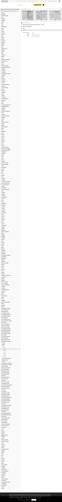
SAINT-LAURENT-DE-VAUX (5, 388)
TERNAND (3, 450)
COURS (3, 112)
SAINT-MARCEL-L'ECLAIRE (5, 392)
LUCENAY (3, 228)
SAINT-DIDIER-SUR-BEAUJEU (6, 331)
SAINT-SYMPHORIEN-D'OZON (6, 413)
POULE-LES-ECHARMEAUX (5, 284)
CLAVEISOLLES (4, 100)
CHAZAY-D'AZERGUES (5, 87)
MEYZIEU (3, 242)
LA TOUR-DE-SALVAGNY (5, 184)
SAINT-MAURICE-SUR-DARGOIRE (6, 397)
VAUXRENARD (4, 472)
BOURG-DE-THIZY (4, 48)
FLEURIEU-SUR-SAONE (5, 147)
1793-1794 (4, 347)
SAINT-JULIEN (4, 375)
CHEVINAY (3, 95)
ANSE (2, 25)
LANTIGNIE (3, 192)
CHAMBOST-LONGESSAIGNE (6, 67)
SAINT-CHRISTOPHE (5, 317)
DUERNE (3, 134)
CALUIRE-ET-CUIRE (4, 61)
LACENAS (3, 186)
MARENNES (3, 236)
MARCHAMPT (4, 230)
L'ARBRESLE (3, 178)
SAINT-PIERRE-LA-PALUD (5, 402)
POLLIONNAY (4, 277)
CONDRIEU (3, 109)
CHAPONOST (3, 72)
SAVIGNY (3, 433)
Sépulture (3, 361)
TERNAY (3, 452)
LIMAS (3, 217)
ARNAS (3, 28)
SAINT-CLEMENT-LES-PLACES (6, 319)
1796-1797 (4, 352)
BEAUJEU (3, 37)
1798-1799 (4, 355)
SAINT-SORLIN (4, 411)
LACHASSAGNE (4, 187)
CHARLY (3, 76)
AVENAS (3, 31)
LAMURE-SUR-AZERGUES (5, 189)
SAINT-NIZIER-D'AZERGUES (6, 399)
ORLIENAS (3, 269)
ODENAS (3, 266)
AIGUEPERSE (3, 14)
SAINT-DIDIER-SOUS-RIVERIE (6, 330)
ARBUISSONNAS (4, 26)
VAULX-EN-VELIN (4, 469)
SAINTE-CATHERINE (5, 419)
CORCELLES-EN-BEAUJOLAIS (6, 111)
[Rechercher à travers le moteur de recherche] (26, 4)
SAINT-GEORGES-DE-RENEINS (6, 341)
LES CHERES (3, 205)
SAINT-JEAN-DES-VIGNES (5, 372)
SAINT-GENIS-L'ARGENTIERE (6, 336)
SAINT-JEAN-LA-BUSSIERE (5, 374)
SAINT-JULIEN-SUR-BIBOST (6, 377)
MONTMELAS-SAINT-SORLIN (6, 255)
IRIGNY (3, 169)
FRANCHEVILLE (4, 151)
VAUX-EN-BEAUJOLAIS (5, 471)
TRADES (3, 461)
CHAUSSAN (3, 86)
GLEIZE (3, 159)
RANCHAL (3, 292)
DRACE (3, 133)
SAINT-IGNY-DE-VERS (5, 366)
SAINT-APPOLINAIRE (5, 311)
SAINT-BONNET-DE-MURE (5, 313)
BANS (2, 36)
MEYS (2, 241)
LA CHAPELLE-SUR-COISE (5, 183)
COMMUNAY (3, 108)
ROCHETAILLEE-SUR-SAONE (6, 302)
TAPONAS (3, 446)
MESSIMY (3, 239)
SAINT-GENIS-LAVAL (5, 338)
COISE (2, 103)
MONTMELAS (4, 253)
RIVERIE (3, 297)
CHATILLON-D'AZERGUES (5, 84)
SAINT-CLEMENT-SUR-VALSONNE (7, 320)
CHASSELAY (3, 81)
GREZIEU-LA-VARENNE (5, 162)
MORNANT (3, 261)
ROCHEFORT (3, 300)
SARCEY (3, 430)
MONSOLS (3, 248)
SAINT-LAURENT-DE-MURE (6, 386)
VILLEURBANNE (4, 483)
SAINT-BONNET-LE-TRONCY (6, 316)
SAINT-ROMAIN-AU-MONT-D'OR (6, 405)
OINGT (3, 267)
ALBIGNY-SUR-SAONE (5, 15)
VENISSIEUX (3, 474)
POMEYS (3, 278)
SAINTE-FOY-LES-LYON (5, 425)
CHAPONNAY (4, 70)
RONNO (3, 303)
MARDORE (3, 234)
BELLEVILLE (3, 40)
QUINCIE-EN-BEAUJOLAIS (5, 289)
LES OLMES (3, 211)
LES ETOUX (3, 206)
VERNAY (3, 477)
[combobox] (37, 5)
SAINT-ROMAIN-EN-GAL (5, 408)
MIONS (3, 245)
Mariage (3, 344)
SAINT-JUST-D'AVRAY (5, 378)
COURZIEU (3, 114)
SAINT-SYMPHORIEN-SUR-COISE (6, 414)
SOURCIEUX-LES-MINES (5, 441)
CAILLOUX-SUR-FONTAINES (6, 59)
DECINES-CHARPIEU (5, 126)
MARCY (3, 233)
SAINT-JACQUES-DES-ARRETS (6, 367)
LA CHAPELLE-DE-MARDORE (6, 181)
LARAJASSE (3, 194)
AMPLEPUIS (3, 20)
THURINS (3, 458)
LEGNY (3, 200)
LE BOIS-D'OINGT (4, 197)
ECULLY (3, 139)
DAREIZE (3, 125)
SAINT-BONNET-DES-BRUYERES (6, 314)
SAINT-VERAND (4, 416)
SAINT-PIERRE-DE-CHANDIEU (6, 400)
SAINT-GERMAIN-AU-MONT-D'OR (7, 363)
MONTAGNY (3, 250)
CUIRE (2, 120)
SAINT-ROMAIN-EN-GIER (5, 410)
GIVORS (3, 158)
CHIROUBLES (4, 97)
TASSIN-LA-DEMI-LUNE (5, 449)
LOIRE (2, 222)
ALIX (2, 17)
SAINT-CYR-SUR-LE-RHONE (6, 327)
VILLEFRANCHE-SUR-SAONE (6, 482)
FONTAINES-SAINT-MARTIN (6, 150)
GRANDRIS (3, 161)
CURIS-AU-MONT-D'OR (5, 122)
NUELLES (3, 264)
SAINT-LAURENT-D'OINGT (5, 383)
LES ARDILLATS (4, 203)
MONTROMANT (4, 256)
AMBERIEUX (3, 18)
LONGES (3, 223)
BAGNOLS (3, 34)
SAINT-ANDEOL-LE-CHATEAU (6, 308)
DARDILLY (3, 123)
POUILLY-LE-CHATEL (5, 281)
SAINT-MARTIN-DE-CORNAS (6, 394)
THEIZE (3, 453)
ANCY (2, 23)
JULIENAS (3, 175)
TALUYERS (3, 444)
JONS (2, 172)
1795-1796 (4, 350)
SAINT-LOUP (3, 389)
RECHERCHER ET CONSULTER (21, 1)
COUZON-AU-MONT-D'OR (5, 115)
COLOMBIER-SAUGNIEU (5, 106)
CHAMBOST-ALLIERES (5, 65)
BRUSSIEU (3, 56)
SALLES (3, 428)
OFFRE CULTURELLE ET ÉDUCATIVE (33, 1)
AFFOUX (3, 12)
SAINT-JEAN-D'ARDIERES (5, 369)
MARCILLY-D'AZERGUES (5, 231)
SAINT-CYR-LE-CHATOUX (5, 325)
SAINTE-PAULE (4, 427)
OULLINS (3, 272)
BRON (2, 53)
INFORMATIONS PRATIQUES (52, 1)
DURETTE (3, 136)
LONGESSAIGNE (4, 225)
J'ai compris (34, 499)
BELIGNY (3, 39)
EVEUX (3, 142)
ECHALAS (3, 137)
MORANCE (3, 259)
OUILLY (3, 270)
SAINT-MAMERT (4, 391)
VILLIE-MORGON (4, 485)
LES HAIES (3, 208)
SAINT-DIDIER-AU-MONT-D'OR (6, 328)
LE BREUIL (3, 198)
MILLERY (3, 244)
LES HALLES (3, 209)
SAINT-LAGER (4, 380)
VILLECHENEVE (4, 480)
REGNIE (3, 294)
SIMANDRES (3, 436)
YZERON (3, 488)
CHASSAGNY (3, 79)
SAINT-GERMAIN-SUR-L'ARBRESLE (7, 364)
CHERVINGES (3, 92)
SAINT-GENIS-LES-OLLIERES (6, 339)
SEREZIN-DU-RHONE (5, 435)
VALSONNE (3, 466)
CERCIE (3, 64)
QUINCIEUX (3, 291)
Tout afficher (24, 9)
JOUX (2, 173)
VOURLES (3, 486)
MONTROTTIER (4, 258)
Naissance (3, 342)
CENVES (3, 62)
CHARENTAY (3, 75)
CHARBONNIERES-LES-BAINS (6, 73)
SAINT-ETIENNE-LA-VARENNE (6, 333)
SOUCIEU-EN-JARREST (5, 439)
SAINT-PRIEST (4, 403)
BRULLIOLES (3, 54)
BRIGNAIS (3, 50)
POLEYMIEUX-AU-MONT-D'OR (6, 275)
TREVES (3, 463)
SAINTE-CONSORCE (4, 422)
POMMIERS (3, 280)
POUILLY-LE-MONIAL (5, 283)
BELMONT (3, 42)
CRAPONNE (3, 117)
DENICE (3, 128)
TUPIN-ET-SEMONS (4, 464)
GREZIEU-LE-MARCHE (5, 164)
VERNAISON (3, 475)
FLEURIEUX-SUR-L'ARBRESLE (6, 148)
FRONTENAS (3, 153)
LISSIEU (3, 220)
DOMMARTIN (4, 131)
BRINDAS (3, 51)
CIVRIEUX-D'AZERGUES (5, 98)
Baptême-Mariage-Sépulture (6, 358)
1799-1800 (4, 356)
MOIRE (3, 247)
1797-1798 (4, 353)
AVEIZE (3, 29)
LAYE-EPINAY (4, 195)
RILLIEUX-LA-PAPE (4, 295)
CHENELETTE (3, 90)
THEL (2, 455)
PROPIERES (3, 286)
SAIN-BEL (3, 306)
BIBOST (3, 45)
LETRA (2, 214)
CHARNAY (3, 78)
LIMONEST (3, 219)
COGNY (3, 101)
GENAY (3, 156)
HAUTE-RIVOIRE (4, 167)
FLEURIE (3, 145)
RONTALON (3, 305)
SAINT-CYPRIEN (4, 322)
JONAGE (3, 170)
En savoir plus (28, 499)
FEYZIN (3, 144)
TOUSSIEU (3, 460)
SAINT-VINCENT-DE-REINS (5, 417)
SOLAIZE (3, 438)
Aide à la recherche (20, 6)
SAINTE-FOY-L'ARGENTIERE (6, 424)
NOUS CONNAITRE (43, 1)
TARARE (3, 447)
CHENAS (3, 89)
